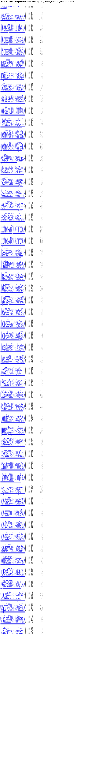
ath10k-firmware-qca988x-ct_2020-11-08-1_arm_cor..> (12, 49)
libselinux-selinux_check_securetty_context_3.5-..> (12, 397)
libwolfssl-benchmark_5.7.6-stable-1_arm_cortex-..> (12, 431)
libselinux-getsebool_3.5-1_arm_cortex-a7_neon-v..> (12, 385)
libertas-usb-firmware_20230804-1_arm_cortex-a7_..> (12, 316)
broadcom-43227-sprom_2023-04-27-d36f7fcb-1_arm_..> (12, 132)
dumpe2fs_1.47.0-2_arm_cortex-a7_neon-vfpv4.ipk (11, 188)
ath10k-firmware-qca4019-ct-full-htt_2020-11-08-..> (12, 34)
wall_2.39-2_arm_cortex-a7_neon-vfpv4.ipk (10, 717)
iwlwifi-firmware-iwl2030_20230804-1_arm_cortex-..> (12, 273)
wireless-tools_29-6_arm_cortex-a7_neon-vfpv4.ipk (12, 723)
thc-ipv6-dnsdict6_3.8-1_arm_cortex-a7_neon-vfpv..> (12, 605)
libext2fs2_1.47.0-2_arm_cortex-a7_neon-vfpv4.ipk (12, 323)
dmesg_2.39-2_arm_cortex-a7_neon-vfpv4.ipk (10, 181)
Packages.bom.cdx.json (5, 13)
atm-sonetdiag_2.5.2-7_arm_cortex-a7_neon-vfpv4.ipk (12, 89)
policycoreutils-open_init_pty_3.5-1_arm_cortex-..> (12, 500)
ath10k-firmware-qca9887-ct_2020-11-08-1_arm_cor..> (12, 42)
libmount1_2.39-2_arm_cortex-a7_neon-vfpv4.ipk (11, 345)
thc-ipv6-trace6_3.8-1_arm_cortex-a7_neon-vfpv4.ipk (12, 656)
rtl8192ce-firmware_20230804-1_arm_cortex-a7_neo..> (12, 559)
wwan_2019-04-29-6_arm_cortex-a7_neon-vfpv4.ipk (11, 753)
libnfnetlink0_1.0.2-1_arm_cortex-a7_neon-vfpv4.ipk (12, 350)
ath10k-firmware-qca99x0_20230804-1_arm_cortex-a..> (12, 59)
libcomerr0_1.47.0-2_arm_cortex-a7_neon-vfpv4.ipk (12, 309)
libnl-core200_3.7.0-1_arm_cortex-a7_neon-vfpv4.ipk (12, 354)
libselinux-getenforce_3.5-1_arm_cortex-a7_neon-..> (12, 381)
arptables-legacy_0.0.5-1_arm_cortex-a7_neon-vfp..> (12, 25)
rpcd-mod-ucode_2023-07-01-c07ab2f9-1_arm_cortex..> (12, 549)
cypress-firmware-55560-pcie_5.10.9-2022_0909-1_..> (12, 174)
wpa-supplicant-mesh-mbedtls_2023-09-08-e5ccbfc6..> (12, 730)
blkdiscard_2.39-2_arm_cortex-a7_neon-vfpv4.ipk (11, 98)
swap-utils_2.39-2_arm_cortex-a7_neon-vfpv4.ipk (11, 584)
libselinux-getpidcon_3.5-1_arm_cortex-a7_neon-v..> (12, 383)
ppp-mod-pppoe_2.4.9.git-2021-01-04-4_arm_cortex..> (12, 513)
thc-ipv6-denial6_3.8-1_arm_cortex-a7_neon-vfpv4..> (12, 601)
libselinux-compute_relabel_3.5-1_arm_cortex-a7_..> (12, 378)
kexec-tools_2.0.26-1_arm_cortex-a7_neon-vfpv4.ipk (12, 295)
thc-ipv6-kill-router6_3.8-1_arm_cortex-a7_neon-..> (12, 640)
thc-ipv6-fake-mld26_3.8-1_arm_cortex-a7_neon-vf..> (12, 616)
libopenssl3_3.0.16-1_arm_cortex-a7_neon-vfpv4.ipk (12, 366)
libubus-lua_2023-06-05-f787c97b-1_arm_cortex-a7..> (12, 417)
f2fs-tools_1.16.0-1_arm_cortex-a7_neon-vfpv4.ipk (12, 208)
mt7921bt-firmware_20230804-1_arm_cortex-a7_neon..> (12, 466)
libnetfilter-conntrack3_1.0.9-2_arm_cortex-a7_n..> (12, 348)
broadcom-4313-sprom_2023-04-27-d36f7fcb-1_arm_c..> (12, 121)
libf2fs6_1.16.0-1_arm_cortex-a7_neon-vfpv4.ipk (11, 325)
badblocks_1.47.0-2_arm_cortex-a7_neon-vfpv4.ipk (11, 96)
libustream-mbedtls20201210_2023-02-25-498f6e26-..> (12, 427)
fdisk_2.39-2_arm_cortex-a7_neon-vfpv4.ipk (10, 213)
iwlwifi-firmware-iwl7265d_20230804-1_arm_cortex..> (12, 285)
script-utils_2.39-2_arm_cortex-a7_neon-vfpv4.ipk (12, 574)
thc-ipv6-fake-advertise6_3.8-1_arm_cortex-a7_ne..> (12, 610)
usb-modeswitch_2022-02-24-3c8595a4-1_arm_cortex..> (12, 700)
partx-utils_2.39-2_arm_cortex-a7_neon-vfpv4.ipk (11, 494)
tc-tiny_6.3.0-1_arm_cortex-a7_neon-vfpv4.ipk (11, 592)
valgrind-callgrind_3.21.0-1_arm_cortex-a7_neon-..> (12, 708)
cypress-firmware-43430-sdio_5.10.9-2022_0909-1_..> (12, 161)
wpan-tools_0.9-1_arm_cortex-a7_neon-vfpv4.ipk (11, 752)
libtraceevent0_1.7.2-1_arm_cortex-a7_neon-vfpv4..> (12, 412)
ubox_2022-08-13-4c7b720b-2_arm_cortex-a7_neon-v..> (12, 661)
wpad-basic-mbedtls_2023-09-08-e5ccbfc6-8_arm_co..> (12, 739)
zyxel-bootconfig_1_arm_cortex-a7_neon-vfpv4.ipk (11, 759)
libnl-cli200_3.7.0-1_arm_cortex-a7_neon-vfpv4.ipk (12, 353)
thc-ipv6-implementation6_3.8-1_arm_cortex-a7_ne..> (12, 637)
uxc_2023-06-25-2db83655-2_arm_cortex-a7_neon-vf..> (12, 705)
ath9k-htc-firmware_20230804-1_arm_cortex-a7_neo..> (12, 67)
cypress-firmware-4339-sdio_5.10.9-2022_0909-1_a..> (12, 160)
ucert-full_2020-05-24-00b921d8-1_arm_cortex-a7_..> (12, 665)
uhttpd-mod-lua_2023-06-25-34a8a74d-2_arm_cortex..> (12, 688)
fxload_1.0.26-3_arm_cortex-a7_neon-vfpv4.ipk (11, 225)
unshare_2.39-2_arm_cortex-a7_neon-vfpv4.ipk (10, 697)
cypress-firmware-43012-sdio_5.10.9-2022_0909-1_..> (12, 157)
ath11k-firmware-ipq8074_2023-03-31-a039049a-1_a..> (12, 60)
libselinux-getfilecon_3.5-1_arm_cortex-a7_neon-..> (12, 382)
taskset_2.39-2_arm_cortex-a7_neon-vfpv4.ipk (10, 587)
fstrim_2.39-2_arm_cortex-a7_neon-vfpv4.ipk (10, 224)
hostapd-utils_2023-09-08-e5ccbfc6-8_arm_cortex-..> (12, 242)
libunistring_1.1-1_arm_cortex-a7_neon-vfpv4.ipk (11, 423)
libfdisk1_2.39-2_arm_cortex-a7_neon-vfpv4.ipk (11, 326)
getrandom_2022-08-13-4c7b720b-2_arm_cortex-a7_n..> (12, 231)
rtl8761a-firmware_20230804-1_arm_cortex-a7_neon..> (12, 567)
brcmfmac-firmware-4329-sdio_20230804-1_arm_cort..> (12, 107)
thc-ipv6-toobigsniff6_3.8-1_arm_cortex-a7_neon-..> (12, 655)
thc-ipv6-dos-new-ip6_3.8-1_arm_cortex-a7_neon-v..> (12, 607)
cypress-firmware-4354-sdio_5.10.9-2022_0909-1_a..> (12, 164)
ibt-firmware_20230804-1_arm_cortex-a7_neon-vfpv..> (12, 246)
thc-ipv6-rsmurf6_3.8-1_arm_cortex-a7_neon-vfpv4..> (12, 648)
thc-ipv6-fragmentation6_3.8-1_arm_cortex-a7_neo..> (12, 632)
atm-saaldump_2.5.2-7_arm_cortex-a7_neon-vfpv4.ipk (12, 88)
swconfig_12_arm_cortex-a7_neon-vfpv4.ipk (10, 585)
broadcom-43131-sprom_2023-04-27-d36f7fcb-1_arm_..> (12, 122)
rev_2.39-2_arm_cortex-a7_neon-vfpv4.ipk (9, 544)
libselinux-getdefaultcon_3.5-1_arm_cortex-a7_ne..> (12, 380)
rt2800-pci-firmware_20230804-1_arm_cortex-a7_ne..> (12, 554)
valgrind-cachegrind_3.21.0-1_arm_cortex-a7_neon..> (12, 707)
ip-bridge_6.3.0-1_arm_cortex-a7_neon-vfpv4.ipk (11, 250)
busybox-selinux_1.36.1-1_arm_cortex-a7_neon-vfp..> (12, 141)
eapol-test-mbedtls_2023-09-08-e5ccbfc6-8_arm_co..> (12, 194)
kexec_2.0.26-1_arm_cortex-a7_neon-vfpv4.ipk (10, 296)
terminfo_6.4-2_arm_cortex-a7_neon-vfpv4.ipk (10, 595)
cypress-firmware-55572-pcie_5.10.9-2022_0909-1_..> (12, 175)
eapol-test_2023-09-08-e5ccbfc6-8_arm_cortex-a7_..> (12, 198)
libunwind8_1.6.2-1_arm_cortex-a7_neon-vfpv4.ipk (11, 424)
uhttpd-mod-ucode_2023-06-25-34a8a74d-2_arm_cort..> (12, 690)
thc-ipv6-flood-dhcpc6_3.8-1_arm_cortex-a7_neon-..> (12, 624)
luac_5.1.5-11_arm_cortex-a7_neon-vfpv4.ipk (10, 453)
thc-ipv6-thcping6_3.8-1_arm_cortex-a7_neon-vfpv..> (12, 652)
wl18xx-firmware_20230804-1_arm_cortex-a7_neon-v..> (12, 725)
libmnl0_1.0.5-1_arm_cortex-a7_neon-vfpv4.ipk (11, 344)
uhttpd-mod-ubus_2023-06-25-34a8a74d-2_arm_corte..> (12, 689)
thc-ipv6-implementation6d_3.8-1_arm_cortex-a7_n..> (12, 638)
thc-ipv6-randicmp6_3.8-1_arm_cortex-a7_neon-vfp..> (12, 646)
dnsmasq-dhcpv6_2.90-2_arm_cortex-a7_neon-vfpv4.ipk (12, 182)
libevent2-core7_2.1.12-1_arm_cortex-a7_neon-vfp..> (12, 318)
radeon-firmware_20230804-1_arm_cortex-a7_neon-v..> (12, 535)
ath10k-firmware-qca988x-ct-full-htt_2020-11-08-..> (12, 48)
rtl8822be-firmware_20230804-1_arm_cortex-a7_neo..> (12, 572)
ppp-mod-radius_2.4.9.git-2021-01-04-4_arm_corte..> (12, 516)
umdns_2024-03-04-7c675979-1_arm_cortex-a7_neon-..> (12, 692)
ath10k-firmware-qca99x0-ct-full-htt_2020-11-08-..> (12, 56)
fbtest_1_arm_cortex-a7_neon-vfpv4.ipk (9, 211)
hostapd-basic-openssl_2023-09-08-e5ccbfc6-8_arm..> (12, 234)
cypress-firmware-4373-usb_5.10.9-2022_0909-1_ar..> (12, 171)
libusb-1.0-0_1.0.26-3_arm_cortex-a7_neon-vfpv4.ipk (12, 426)
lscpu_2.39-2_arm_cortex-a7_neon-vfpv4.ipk (10, 445)
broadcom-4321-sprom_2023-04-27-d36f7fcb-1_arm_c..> (12, 125)
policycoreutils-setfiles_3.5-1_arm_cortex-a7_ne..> (12, 507)
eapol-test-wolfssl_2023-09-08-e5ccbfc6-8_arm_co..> (12, 197)
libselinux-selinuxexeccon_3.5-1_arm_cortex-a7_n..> (12, 399)
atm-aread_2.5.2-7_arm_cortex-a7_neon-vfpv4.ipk (11, 68)
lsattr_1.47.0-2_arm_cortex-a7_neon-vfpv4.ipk (11, 443)
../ (1, 5)
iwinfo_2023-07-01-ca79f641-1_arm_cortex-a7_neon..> (12, 261)
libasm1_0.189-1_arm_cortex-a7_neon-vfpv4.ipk (11, 297)
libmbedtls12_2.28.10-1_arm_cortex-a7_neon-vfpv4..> (12, 343)
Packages (2, 11)
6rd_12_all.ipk (3, 8)
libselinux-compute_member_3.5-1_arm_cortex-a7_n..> (12, 377)
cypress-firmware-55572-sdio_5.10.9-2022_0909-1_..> (12, 177)
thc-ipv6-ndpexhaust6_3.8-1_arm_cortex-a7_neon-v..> (12, 641)
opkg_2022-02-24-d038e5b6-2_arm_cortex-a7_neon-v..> (12, 490)
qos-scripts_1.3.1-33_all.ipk (7, 532)
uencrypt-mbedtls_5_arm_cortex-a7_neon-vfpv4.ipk (11, 683)
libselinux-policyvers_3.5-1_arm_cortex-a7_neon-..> (12, 388)
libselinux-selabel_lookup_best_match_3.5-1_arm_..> (12, 393)
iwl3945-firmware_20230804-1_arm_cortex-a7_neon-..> (12, 262)
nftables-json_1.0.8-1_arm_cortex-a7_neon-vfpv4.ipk (12, 478)
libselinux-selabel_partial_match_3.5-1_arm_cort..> (12, 395)
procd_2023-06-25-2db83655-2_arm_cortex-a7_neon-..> (12, 527)
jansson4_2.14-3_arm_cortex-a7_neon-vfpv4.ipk (11, 291)
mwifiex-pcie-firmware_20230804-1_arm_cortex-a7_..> (12, 472)
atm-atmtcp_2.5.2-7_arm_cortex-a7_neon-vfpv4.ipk (11, 76)
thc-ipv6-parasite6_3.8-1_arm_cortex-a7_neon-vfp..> (12, 644)
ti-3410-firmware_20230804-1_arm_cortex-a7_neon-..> (12, 657)
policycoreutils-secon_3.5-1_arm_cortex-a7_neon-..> (12, 504)
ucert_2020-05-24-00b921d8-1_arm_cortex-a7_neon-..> (12, 666)
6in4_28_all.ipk (4, 7)
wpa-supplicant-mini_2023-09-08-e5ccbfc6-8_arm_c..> (12, 733)
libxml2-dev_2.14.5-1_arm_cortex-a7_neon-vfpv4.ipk (12, 433)
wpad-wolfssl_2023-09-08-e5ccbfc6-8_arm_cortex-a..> (12, 750)
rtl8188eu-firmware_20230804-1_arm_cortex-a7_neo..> (12, 558)
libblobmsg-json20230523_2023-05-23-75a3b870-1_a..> (12, 302)
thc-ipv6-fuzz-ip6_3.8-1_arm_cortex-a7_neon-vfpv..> (12, 636)
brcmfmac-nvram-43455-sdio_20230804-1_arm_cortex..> (12, 116)
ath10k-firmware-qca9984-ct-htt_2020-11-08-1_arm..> (12, 53)
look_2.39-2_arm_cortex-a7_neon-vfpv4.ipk (10, 441)
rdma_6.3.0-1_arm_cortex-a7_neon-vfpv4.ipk (10, 537)
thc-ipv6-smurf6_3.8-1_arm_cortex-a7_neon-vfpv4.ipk (12, 651)
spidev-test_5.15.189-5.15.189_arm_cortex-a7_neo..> (12, 580)
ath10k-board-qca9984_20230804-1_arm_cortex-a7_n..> (12, 32)
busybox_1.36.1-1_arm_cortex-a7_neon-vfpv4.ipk (11, 142)
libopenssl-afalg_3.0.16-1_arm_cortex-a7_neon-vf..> (12, 361)
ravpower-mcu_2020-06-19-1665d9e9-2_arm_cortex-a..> (12, 536)
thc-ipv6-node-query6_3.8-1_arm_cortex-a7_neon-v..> (12, 642)
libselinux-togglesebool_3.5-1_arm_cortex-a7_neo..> (12, 402)
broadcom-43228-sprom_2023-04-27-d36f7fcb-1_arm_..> (12, 133)
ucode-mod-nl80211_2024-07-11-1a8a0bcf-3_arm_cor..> (12, 674)
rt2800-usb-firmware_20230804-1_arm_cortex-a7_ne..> (12, 555)
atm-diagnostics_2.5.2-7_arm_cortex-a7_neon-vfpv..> (12, 80)
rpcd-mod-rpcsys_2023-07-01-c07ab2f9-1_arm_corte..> (12, 548)
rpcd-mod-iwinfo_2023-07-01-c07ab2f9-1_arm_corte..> (12, 547)
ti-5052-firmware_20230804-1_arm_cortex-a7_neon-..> (12, 658)
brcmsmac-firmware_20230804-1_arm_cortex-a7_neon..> (12, 117)
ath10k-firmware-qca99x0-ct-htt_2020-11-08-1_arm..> (12, 57)
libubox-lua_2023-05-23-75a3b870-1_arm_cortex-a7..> (12, 414)
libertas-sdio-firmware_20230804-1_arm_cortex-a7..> (12, 314)
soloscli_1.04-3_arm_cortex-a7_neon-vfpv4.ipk (11, 579)
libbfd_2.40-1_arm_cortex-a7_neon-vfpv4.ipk (10, 299)
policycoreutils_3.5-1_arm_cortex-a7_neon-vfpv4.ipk (12, 510)
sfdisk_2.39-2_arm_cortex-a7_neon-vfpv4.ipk (10, 578)
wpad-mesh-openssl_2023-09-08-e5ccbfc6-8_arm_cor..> (12, 745)
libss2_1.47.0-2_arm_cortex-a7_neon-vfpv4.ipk (11, 409)
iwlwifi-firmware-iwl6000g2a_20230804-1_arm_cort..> (12, 279)
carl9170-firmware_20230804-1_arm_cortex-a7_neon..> (12, 148)
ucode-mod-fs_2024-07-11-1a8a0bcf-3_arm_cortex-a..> (12, 671)
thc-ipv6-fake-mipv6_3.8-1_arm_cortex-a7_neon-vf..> (12, 615)
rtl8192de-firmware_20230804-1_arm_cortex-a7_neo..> (12, 562)
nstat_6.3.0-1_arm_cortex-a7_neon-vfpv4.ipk (10, 481)
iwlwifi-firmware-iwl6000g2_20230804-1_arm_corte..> (12, 278)
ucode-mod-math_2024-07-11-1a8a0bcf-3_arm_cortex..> (12, 673)
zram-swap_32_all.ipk (5, 757)
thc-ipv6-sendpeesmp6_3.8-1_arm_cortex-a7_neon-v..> (12, 650)
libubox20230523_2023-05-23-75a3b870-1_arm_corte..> (12, 416)
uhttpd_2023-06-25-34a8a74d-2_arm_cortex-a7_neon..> (12, 691)
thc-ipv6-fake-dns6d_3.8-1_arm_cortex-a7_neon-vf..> (12, 613)
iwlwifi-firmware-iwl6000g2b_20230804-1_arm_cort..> (12, 281)
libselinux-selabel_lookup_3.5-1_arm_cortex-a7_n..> (12, 392)
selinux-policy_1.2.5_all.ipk (7, 576)
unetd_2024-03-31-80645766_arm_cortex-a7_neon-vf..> (12, 696)
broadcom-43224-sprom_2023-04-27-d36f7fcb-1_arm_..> (12, 129)
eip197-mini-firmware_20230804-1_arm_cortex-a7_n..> (12, 202)
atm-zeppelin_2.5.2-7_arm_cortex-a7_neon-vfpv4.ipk (12, 95)
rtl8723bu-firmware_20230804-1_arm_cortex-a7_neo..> (12, 566)
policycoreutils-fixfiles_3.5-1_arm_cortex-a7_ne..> (12, 495)
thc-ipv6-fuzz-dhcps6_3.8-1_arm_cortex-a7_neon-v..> (12, 635)
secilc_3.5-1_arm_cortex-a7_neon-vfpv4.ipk (10, 575)
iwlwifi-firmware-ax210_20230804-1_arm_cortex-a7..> (12, 266)
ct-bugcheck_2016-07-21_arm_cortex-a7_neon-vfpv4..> (12, 156)
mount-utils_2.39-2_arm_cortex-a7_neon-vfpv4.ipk (11, 462)
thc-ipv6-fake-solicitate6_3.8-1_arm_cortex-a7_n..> (12, 621)
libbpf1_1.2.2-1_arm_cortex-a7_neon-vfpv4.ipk (11, 303)
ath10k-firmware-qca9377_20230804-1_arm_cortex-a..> (12, 39)
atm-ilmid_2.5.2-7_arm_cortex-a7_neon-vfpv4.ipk (11, 83)
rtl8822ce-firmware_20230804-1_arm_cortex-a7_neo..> (12, 573)
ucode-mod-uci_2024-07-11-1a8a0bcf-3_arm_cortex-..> (12, 680)
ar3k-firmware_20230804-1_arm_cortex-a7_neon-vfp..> (12, 23)
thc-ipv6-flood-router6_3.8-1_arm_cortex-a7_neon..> (12, 629)
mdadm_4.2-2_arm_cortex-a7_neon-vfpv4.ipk (10, 458)
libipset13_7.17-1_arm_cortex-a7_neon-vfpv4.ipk (11, 331)
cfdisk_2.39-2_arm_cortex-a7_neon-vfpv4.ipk (10, 149)
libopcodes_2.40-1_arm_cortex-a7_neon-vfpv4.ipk (11, 360)
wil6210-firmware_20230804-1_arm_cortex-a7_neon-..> (12, 719)
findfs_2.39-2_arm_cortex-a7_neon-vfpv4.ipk (10, 216)
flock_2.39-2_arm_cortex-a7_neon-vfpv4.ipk (10, 220)
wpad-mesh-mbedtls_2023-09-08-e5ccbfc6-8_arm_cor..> (12, 744)
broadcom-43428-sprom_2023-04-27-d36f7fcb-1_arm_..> (12, 136)
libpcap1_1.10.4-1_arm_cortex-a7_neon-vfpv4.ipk (11, 367)
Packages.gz (3, 14)
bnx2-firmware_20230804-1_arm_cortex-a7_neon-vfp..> (12, 101)
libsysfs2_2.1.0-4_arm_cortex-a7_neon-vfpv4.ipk (11, 410)
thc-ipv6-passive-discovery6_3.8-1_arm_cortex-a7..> (12, 645)
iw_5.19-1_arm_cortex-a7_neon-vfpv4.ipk (9, 258)
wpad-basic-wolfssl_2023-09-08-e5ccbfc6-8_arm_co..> (12, 741)
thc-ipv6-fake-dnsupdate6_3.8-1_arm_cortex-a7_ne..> (12, 614)
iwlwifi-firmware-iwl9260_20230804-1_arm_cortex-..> (12, 289)
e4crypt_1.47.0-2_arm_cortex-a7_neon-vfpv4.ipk (11, 192)
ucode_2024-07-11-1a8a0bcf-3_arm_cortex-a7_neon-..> (12, 682)
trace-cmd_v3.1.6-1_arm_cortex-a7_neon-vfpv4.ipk (11, 659)
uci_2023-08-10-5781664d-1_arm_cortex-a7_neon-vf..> (12, 667)
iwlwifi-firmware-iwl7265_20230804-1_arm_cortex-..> (12, 284)
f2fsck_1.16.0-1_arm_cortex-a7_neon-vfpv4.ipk (11, 210)
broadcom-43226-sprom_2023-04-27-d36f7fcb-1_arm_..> (12, 131)
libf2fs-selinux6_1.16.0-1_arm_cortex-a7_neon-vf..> (12, 324)
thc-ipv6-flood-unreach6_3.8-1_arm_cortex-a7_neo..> (12, 631)
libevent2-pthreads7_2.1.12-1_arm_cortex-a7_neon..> (12, 322)
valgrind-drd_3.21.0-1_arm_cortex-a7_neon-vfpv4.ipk (12, 709)
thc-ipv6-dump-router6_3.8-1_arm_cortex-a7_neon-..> (12, 608)
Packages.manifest (4, 15)
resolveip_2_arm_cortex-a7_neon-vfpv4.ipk (10, 543)
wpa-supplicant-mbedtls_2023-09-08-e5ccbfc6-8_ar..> (12, 729)
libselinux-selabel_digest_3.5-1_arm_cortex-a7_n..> (12, 390)
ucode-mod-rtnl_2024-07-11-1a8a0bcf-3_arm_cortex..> (12, 677)
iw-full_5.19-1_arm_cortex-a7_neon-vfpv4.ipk (10, 257)
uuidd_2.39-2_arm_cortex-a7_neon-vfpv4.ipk (10, 703)
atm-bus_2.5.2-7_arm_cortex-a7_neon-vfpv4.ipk (11, 78)
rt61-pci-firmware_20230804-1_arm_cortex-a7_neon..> (12, 556)
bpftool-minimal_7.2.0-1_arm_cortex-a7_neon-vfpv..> (12, 105)
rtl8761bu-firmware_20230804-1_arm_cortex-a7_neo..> (12, 569)
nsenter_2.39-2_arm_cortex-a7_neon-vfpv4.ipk (10, 480)
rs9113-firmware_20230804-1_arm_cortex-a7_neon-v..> (12, 552)
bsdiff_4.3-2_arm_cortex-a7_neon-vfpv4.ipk (10, 139)
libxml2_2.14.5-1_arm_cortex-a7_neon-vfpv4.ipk (11, 435)
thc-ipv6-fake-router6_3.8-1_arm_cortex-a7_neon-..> (12, 620)
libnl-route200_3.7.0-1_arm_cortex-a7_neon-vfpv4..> (12, 357)
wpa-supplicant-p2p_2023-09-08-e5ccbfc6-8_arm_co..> (12, 735)
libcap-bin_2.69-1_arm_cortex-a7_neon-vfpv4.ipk (11, 306)
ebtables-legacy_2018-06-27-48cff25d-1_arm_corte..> (12, 200)
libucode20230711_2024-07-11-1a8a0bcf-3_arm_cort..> (12, 422)
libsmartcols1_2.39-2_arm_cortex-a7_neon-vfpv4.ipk (12, 408)
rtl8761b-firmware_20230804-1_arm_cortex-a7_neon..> (12, 568)
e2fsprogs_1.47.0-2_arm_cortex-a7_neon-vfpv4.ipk (11, 191)
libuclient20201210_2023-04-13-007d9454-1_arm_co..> (12, 421)
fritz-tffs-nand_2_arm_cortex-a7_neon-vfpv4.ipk (11, 222)
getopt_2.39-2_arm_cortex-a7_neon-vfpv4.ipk (10, 230)
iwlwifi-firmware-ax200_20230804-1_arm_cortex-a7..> (12, 264)
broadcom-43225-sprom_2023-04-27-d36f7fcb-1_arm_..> (12, 130)
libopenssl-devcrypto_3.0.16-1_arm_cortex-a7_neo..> (12, 364)
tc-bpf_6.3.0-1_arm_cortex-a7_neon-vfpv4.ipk (10, 588)
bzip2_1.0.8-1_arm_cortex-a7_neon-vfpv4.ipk (10, 143)
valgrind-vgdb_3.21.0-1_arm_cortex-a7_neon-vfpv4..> (12, 712)
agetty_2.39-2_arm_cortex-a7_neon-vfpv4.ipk (10, 19)
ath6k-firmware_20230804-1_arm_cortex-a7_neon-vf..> (12, 66)
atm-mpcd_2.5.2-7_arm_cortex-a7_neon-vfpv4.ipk (11, 87)
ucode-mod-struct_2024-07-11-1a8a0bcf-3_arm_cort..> (12, 678)
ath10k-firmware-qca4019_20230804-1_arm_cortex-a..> (12, 37)
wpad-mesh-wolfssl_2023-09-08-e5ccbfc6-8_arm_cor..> (12, 746)
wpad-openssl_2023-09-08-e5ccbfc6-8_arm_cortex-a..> (12, 749)
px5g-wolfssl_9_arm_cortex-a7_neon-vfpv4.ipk (10, 531)
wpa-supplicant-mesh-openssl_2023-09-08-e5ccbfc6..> (12, 731)
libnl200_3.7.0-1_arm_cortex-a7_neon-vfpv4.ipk (11, 359)
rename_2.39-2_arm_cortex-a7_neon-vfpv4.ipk (10, 541)
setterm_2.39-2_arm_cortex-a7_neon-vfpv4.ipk (10, 577)
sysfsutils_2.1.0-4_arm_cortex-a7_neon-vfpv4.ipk (11, 586)
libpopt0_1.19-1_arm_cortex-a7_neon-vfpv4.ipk (11, 371)
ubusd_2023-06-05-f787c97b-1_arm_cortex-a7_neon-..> (12, 663)
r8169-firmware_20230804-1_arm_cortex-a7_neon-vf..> (12, 534)
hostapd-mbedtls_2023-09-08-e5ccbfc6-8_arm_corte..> (12, 239)
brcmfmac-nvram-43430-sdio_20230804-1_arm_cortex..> (12, 115)
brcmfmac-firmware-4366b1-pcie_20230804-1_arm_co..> (12, 111)
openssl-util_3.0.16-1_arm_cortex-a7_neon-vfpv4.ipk (12, 488)
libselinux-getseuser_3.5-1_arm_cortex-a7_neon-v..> (12, 386)
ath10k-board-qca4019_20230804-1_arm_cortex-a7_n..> (12, 26)
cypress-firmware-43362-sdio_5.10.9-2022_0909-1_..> (12, 159)
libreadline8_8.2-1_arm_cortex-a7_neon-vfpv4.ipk (11, 372)
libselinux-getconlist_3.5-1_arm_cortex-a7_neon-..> (12, 379)
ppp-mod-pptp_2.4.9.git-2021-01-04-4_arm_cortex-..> (12, 515)
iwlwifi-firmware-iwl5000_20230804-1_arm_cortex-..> (12, 276)
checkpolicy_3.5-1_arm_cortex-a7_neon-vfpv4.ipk (11, 152)
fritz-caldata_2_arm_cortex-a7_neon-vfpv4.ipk (11, 221)
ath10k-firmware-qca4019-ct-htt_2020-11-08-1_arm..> (12, 35)
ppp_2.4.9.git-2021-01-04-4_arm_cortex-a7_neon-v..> (12, 518)
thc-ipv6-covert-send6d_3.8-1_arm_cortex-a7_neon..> (12, 600)
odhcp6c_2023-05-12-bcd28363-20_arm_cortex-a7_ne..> (12, 483)
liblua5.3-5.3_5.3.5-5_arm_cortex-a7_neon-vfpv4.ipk (12, 341)
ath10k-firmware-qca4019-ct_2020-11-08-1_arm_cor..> (12, 36)
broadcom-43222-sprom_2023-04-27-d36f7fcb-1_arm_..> (12, 128)
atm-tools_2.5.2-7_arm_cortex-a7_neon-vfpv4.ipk (11, 92)
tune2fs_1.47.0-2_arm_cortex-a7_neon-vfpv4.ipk (11, 660)
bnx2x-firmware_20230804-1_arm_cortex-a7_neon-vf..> (12, 102)
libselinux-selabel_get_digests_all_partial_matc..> (12, 391)
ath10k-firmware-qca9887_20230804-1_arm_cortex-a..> (12, 43)
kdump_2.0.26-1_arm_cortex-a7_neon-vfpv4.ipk (10, 294)
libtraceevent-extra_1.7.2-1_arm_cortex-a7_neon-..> (12, 411)
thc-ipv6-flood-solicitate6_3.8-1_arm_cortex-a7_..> (12, 630)
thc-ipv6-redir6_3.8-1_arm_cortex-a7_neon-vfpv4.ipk (12, 647)
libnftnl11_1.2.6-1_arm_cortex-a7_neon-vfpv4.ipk (11, 351)
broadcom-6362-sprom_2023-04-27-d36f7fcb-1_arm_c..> (12, 138)
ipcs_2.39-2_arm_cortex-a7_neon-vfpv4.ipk (10, 253)
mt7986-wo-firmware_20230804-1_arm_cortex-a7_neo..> (12, 470)
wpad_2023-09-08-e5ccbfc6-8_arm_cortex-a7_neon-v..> (12, 751)
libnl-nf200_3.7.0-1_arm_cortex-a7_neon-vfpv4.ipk (12, 356)
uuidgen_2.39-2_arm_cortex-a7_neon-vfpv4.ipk (10, 704)
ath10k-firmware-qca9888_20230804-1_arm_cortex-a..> (12, 47)
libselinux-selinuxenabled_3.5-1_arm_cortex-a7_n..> (12, 398)
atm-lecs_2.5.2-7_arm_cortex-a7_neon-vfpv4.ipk (11, 85)
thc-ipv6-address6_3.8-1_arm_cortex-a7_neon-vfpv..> (12, 596)
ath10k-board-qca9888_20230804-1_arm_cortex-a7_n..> (12, 29)
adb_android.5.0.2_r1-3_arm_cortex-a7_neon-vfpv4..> (12, 18)
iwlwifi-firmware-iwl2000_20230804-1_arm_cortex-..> (12, 272)
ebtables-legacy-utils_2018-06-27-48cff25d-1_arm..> (12, 199)
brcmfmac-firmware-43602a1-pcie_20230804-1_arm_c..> (12, 110)
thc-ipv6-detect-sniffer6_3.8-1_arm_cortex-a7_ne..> (12, 604)
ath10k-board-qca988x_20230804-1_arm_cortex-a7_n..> (12, 31)
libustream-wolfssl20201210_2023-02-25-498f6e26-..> (12, 429)
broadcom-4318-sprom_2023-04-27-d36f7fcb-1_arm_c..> (12, 123)
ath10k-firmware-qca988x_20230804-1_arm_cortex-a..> (12, 50)
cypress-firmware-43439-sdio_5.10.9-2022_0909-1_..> (12, 162)
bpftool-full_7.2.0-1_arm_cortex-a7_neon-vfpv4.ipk (12, 104)
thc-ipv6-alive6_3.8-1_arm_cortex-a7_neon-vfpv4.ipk (12, 597)
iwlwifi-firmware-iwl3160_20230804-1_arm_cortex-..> (12, 274)
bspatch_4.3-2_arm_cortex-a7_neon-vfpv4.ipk (10, 140)
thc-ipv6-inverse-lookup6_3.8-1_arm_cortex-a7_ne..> (12, 639)
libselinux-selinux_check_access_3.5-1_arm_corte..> (12, 396)
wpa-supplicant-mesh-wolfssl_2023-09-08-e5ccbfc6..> (12, 732)
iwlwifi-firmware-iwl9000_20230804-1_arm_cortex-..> (12, 288)
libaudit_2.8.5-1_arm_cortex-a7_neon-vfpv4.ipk (11, 298)
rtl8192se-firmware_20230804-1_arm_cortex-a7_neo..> (12, 564)
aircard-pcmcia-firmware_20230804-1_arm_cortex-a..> (12, 21)
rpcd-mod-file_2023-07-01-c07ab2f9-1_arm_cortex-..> (12, 546)
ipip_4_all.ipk (3, 254)
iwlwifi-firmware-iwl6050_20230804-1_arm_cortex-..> (12, 282)
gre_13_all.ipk (3, 232)
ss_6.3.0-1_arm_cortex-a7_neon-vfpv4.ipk (9, 582)
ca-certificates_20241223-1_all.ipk (8, 146)
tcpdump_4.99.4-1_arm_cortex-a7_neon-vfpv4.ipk (11, 594)
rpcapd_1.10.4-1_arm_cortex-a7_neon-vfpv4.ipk (11, 545)
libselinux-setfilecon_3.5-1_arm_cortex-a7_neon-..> (12, 401)
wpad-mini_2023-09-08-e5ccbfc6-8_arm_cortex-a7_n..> (12, 748)
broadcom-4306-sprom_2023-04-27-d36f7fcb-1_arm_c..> (12, 119)
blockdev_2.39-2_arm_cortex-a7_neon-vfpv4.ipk (11, 100)
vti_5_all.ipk (3, 714)
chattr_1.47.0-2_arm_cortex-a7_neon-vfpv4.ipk (11, 151)
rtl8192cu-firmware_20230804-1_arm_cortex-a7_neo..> (12, 561)
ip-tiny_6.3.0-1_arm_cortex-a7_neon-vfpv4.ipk (11, 252)
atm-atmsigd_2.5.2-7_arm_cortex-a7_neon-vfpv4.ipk (12, 74)
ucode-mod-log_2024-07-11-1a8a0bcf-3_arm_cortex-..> (12, 672)
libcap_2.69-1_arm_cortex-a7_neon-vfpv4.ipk (10, 307)
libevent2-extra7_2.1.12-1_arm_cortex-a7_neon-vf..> (12, 319)
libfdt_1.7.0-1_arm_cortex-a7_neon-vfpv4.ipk (10, 327)
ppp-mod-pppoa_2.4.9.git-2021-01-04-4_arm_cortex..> (12, 512)
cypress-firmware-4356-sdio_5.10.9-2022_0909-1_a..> (12, 167)
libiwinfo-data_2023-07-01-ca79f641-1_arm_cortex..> (12, 334)
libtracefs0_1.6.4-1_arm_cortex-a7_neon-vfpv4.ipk (12, 413)
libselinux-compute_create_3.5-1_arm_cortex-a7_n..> (12, 376)
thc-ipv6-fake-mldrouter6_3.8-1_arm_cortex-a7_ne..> (12, 618)
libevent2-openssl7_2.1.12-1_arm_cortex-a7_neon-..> (12, 320)
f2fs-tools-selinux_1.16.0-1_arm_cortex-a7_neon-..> (12, 206)
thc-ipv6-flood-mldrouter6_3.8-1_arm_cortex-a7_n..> (12, 627)
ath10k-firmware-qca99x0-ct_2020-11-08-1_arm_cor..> (12, 58)
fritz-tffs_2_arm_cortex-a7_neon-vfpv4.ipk (10, 223)
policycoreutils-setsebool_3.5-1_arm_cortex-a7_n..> (12, 509)
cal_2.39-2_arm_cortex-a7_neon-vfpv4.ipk (9, 147)
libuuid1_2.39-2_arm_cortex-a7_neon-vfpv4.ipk (11, 430)
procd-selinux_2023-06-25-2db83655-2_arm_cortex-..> (12, 525)
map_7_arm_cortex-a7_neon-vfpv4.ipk (8, 454)
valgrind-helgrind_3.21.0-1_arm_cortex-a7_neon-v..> (12, 710)
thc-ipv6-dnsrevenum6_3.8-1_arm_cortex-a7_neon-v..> (12, 606)
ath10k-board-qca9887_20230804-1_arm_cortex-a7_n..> (12, 28)
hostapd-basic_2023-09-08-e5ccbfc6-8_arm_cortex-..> (12, 236)
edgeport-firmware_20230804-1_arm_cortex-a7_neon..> (12, 201)
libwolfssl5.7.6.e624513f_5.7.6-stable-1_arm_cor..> (12, 432)
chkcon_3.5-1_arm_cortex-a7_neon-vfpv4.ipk (10, 153)
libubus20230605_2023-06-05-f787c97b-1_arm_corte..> (12, 418)
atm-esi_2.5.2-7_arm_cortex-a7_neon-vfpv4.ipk (11, 81)
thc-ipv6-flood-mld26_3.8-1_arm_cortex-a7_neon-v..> (12, 625)
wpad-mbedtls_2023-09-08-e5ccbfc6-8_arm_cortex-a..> (12, 743)
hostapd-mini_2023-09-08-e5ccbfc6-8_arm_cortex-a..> (12, 240)
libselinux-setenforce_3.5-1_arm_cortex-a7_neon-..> (12, 400)
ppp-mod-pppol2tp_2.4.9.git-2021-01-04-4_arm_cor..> (12, 514)
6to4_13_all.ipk (4, 10)
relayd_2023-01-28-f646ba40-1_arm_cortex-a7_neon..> (12, 540)
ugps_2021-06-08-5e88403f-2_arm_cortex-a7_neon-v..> (12, 687)
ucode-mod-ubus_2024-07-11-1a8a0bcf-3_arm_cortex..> (12, 679)
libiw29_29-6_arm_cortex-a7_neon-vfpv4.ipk (10, 333)
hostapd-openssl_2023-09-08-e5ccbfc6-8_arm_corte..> (12, 241)
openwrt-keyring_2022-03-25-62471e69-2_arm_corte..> (12, 489)
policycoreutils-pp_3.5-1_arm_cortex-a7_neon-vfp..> (12, 501)
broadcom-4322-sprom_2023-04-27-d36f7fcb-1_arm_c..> (12, 127)
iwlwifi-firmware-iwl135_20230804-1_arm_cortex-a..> (12, 271)
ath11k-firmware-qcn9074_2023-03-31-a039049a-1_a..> (12, 63)
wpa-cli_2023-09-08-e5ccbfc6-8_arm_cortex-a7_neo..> (12, 726)
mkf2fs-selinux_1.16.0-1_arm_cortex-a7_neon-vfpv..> (12, 459)
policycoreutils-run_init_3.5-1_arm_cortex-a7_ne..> (12, 503)
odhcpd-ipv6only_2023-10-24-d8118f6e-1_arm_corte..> (12, 484)
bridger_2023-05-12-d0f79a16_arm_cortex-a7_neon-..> (12, 118)
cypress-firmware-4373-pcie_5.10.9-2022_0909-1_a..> (12, 169)
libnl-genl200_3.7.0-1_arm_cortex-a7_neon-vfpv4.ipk (12, 355)
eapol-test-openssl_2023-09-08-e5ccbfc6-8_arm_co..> (12, 195)
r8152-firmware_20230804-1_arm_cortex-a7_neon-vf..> (12, 533)
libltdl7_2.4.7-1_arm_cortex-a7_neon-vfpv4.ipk (11, 339)
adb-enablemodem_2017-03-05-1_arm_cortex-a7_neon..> (12, 17)
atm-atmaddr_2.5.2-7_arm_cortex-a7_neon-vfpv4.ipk (12, 69)
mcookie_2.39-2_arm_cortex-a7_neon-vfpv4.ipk (10, 457)
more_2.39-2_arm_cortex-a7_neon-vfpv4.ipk (10, 461)
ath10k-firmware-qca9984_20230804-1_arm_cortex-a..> (12, 55)
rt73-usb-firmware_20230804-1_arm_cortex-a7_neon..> (12, 557)
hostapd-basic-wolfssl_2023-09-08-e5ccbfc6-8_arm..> (12, 235)
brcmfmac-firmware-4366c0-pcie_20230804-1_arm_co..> (12, 112)
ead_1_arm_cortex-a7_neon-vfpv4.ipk (8, 193)
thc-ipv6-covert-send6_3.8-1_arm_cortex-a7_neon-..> (12, 599)
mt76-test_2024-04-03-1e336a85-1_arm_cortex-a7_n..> (12, 463)
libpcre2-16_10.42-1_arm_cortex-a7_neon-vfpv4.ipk (12, 368)
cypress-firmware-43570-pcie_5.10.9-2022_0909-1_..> (12, 168)
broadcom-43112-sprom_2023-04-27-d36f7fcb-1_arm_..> (12, 120)
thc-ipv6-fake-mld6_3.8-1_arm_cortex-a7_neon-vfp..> (12, 617)
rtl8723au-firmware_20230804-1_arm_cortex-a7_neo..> (12, 565)
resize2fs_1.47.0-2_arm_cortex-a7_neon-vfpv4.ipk (11, 542)
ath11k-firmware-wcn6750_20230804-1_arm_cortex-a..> (12, 64)
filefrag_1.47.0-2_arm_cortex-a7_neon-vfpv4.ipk (11, 215)
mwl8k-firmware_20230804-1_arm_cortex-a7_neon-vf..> (12, 474)
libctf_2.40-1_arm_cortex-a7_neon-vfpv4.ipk (10, 310)
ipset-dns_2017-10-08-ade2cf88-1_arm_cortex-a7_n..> (12, 255)
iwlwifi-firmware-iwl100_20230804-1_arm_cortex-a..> (12, 268)
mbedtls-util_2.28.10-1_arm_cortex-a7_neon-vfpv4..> (12, 455)
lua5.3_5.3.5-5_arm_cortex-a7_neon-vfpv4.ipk (10, 450)
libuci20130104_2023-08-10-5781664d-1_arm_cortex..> (12, 420)
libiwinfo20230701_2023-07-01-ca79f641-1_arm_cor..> (12, 336)
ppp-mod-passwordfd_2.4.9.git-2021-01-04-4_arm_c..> (12, 511)
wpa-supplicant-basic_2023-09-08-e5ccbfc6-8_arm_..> (12, 728)
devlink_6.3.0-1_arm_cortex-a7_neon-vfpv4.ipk (11, 180)
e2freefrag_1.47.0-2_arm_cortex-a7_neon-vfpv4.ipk (12, 190)
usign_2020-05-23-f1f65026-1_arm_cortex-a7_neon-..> (12, 701)
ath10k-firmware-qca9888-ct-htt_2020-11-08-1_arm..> (12, 45)
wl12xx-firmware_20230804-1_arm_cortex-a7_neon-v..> (12, 724)
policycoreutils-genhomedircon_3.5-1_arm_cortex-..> (12, 496)
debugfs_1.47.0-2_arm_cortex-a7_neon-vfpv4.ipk (11, 179)
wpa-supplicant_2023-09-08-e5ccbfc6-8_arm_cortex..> (12, 738)
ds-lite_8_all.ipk (4, 185)
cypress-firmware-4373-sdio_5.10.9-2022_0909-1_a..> (12, 170)
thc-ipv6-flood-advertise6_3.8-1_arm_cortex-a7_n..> (12, 622)
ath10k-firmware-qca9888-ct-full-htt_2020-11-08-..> (12, 44)
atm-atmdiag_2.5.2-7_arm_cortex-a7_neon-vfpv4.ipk (12, 70)
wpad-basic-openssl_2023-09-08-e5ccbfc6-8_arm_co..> (12, 740)
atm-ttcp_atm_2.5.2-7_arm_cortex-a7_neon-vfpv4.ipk (12, 94)
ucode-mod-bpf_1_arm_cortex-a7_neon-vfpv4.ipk (11, 669)
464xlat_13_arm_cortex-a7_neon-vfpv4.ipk (9, 6)
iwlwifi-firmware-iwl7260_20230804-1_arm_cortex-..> (12, 283)
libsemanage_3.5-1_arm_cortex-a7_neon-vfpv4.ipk (11, 406)
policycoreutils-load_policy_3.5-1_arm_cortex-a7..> (12, 497)
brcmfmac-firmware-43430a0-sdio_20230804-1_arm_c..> (12, 109)
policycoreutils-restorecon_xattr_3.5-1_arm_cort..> (12, 502)
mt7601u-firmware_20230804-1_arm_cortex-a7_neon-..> (12, 464)
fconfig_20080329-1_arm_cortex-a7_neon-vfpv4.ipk (11, 212)
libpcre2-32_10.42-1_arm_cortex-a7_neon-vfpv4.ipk (12, 369)
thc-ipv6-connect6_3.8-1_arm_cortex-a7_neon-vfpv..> (12, 598)
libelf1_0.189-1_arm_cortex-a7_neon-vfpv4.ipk (11, 313)
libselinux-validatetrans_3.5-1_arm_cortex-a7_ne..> (12, 403)
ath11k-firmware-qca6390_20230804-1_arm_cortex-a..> (12, 62)
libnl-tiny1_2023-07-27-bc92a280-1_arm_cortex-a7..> (12, 358)
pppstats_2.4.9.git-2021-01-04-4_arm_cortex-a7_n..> (12, 522)
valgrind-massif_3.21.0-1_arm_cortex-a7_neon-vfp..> (12, 711)
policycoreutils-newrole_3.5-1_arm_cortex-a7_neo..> (12, 499)
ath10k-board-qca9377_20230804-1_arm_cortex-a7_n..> (12, 27)
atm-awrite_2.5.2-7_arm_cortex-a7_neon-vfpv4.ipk (11, 77)
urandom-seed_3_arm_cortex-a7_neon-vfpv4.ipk (10, 698)
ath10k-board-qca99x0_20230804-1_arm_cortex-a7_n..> (12, 33)
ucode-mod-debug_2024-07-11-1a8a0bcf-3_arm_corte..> (12, 670)
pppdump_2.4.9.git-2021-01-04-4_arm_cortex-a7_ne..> (12, 520)
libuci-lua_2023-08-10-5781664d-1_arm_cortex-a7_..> (12, 419)
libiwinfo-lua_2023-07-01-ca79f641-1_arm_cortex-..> (12, 335)
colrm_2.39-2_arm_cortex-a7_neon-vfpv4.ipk (10, 154)
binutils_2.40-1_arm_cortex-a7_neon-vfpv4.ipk (11, 97)
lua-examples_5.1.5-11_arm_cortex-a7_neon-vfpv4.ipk (12, 449)
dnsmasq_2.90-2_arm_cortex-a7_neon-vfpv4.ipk (10, 184)
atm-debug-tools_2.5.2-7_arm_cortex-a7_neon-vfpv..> (12, 79)
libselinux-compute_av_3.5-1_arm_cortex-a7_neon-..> (12, 375)
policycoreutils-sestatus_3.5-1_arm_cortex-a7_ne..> (12, 506)
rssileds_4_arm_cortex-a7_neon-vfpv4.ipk (9, 553)
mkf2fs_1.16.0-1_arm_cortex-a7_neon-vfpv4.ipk (11, 460)
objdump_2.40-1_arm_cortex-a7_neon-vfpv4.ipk (10, 482)
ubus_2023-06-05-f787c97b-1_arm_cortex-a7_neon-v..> (12, 662)
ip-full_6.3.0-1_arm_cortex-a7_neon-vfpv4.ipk (11, 251)
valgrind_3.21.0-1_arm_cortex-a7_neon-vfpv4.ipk (11, 713)
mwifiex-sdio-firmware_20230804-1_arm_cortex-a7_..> (12, 473)
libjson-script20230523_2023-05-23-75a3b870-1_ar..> (12, 338)
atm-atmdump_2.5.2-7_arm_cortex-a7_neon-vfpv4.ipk (12, 71)
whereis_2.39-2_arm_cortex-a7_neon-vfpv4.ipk (10, 718)
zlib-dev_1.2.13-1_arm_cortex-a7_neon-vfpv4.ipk (11, 755)
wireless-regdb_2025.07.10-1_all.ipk (8, 722)
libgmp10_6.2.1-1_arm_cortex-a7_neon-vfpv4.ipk (11, 328)
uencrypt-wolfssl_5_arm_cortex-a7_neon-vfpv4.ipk (11, 686)
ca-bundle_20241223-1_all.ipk (7, 144)
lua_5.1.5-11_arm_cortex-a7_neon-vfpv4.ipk (10, 451)
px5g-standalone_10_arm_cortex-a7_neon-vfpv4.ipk (11, 530)
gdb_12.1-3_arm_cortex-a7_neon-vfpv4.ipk (9, 226)
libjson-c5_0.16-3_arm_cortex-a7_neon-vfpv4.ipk (11, 337)
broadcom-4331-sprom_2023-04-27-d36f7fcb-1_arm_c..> (12, 135)
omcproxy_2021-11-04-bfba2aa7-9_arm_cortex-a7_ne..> (12, 486)
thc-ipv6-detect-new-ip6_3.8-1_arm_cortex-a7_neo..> (12, 603)
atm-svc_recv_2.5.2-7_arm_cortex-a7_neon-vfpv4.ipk (12, 90)
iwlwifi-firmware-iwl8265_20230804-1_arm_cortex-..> (12, 287)
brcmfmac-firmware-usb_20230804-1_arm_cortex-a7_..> (12, 114)
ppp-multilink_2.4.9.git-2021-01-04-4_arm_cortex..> (12, 517)
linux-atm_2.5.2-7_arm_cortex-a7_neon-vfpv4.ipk (11, 437)
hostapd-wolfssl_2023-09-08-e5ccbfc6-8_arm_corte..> (12, 243)
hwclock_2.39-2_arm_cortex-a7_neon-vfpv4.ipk (10, 245)
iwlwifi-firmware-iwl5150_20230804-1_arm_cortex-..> (12, 277)
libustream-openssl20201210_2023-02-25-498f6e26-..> (12, 428)
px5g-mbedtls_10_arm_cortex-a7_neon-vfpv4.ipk (11, 528)
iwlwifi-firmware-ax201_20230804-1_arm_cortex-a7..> (12, 265)
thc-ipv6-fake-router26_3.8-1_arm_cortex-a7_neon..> (12, 619)
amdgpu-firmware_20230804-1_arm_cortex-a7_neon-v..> (12, 22)
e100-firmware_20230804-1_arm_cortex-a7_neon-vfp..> (12, 189)
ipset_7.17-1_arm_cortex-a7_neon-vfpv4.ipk (10, 256)
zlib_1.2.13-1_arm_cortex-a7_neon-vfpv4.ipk (10, 756)
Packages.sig (3, 16)
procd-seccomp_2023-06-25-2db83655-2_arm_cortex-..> (12, 524)
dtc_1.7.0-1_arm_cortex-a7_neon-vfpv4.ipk (10, 187)
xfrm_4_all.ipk (3, 754)
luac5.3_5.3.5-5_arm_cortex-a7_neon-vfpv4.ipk (11, 452)
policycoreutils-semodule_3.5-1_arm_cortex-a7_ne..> (12, 505)
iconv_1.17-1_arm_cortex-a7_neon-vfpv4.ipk (10, 247)
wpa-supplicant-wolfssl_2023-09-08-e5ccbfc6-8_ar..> (12, 736)
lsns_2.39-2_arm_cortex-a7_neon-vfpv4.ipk (10, 448)
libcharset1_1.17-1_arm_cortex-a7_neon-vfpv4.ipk (11, 308)
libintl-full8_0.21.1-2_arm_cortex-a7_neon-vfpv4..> (12, 330)
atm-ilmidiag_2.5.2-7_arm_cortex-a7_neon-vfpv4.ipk (12, 84)
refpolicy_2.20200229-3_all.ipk (7, 538)
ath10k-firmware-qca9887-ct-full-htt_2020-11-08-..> (12, 40)
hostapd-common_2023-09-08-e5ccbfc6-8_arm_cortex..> (12, 237)
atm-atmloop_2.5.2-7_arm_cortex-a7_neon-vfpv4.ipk (12, 73)
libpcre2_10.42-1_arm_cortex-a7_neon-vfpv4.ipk (11, 370)
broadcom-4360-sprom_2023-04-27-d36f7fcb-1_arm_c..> (12, 137)
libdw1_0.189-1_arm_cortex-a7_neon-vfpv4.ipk (10, 312)
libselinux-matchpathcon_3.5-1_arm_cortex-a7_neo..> (12, 387)
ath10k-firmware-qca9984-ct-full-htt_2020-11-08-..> (12, 52)
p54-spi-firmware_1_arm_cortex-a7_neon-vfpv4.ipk (11, 492)
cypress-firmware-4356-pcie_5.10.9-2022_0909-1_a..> (12, 166)
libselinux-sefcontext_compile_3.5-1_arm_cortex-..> (12, 389)
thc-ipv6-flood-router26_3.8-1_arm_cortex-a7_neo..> (12, 628)
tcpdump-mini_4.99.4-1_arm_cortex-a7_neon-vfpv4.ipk (12, 593)
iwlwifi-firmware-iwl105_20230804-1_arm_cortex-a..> (12, 270)
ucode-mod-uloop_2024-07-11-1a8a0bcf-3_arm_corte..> (12, 681)
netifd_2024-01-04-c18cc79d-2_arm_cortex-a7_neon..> (12, 476)
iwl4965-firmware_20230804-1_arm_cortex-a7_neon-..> (12, 263)
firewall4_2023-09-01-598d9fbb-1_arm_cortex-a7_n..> (12, 218)
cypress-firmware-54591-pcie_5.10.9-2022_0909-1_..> (12, 172)
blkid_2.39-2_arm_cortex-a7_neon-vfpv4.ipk (10, 99)
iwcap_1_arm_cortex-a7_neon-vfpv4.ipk (9, 260)
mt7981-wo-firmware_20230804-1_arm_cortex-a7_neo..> (12, 469)
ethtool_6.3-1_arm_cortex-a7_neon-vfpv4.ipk (10, 205)
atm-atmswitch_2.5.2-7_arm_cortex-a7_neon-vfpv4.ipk (12, 75)
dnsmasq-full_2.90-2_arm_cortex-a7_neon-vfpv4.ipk (12, 183)
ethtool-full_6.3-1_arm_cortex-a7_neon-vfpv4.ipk (11, 204)
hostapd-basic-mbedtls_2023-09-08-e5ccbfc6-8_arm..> (12, 233)
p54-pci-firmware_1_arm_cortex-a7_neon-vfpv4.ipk (11, 491)
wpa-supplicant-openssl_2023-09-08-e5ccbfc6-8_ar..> (12, 734)
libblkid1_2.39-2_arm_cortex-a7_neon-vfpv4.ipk (11, 301)
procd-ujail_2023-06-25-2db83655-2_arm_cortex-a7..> (12, 526)
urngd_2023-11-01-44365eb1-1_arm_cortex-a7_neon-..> (12, 699)
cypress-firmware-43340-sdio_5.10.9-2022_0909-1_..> (12, 158)
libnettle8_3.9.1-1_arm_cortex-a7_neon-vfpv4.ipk (11, 349)
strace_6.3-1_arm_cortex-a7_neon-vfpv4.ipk (10, 583)
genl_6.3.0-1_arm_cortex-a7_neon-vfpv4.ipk (10, 229)
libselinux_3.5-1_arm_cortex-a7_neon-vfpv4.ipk (11, 405)
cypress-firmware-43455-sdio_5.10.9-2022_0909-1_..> (12, 163)
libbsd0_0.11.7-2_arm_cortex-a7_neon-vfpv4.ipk (11, 304)
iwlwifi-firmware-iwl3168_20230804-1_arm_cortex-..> (12, 275)
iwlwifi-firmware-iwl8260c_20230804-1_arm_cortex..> (12, 286)
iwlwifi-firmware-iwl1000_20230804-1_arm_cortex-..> (12, 267)
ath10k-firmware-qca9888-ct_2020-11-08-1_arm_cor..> (12, 46)
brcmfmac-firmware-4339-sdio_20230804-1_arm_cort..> (12, 108)
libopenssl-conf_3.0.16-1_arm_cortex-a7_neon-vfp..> (12, 362)
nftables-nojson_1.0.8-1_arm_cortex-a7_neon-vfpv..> (12, 479)
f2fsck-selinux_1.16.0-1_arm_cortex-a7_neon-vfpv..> (12, 209)
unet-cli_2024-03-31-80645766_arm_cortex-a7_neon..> (12, 693)
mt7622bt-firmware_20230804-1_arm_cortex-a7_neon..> (12, 465)
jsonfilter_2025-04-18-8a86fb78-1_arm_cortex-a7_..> (12, 293)
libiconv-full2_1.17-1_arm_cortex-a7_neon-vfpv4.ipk (12, 329)
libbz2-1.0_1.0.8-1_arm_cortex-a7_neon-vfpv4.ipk (11, 305)
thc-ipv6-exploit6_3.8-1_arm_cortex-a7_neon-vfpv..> (12, 609)
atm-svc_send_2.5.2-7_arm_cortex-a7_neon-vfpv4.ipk (12, 91)
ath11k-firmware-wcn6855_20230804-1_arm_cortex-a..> (12, 65)
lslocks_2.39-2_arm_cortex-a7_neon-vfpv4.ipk (10, 447)
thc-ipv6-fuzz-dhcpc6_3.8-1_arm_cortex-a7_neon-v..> (12, 634)
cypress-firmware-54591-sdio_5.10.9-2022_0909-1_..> (12, 173)
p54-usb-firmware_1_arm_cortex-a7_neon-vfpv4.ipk (11, 493)
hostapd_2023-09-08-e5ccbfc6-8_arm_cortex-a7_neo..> (12, 244)
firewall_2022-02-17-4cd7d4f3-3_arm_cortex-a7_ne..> (12, 219)
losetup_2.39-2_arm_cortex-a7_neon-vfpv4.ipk (10, 442)
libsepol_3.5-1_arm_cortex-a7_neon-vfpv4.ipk (10, 407)
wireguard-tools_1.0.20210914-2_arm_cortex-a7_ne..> (12, 721)
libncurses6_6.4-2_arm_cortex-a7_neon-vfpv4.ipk (11, 347)
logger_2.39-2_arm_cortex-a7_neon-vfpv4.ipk (10, 440)
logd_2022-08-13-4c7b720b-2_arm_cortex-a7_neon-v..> (12, 439)
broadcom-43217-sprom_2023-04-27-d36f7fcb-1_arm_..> (12, 126)
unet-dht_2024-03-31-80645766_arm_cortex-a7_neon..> (12, 694)
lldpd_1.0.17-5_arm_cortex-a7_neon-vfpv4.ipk (10, 438)
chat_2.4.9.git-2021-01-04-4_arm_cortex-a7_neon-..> (12, 150)
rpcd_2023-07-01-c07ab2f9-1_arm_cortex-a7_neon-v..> (12, 551)
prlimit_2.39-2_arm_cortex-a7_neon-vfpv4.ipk (10, 523)
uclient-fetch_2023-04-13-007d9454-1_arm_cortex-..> (12, 668)
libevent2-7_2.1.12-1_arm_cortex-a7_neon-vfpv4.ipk (12, 317)
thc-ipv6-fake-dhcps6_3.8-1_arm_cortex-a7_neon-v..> (12, 611)
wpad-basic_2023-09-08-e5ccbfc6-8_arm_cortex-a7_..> (12, 742)
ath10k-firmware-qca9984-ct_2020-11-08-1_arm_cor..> (12, 54)
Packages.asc (3, 12)
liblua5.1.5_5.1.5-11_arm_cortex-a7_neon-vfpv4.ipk (12, 340)
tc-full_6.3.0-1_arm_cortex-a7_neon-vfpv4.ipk (11, 589)
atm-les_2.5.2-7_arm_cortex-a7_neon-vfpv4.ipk (11, 86)
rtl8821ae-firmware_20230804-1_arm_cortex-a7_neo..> (12, 570)
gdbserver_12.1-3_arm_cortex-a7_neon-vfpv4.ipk (11, 227)
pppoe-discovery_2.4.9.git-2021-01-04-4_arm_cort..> (12, 521)
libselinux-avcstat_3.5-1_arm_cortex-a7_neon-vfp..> (12, 374)
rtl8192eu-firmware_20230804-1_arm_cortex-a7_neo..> (12, 563)
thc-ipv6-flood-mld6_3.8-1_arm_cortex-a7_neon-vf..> (12, 626)
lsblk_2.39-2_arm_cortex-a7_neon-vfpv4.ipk (10, 444)
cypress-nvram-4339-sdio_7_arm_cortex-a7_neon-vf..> (12, 178)
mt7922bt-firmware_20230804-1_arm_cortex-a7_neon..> (12, 468)
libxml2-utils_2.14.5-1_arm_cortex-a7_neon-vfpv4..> (12, 434)
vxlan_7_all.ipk (4, 715)
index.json (2, 249)
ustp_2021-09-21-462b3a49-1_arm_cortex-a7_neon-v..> (12, 702)
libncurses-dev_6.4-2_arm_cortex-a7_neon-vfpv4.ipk (12, 346)
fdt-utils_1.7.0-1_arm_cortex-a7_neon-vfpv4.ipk (11, 214)
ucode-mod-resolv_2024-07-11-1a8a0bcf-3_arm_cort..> (12, 676)
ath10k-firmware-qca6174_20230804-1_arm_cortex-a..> (12, 38)
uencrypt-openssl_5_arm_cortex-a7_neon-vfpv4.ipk (11, 684)
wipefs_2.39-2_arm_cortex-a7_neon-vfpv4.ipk (10, 720)
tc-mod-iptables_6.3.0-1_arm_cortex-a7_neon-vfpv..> (12, 590)
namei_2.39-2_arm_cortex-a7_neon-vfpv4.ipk (10, 475)
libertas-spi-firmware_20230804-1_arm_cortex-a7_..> (12, 315)
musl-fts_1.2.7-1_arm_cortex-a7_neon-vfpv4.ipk (11, 471)
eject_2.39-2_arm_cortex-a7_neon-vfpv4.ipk (10, 203)
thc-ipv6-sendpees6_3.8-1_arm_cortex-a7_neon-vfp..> (12, 649)
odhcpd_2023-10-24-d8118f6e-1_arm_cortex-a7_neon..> (12, 485)
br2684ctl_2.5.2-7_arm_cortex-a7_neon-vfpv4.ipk (11, 106)
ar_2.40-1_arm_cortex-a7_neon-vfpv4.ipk (9, 24)
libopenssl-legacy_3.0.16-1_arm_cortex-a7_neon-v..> (12, 365)
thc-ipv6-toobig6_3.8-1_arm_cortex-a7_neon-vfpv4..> (12, 653)
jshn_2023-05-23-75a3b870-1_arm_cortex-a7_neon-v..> (12, 292)
